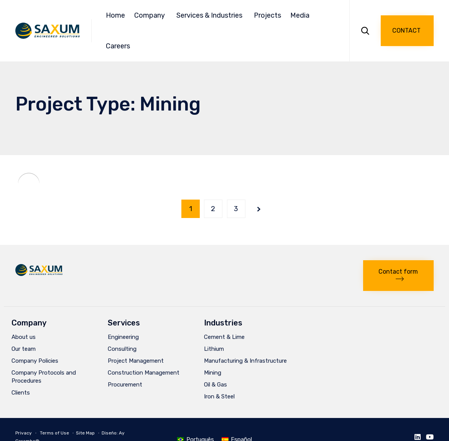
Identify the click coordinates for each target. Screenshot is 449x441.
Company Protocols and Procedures (44, 376)
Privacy (23, 433)
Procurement (125, 384)
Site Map (85, 433)
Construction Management (143, 372)
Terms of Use (54, 433)
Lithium (214, 348)
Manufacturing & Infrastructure (245, 360)
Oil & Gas (215, 384)
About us (24, 337)
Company (150, 15)
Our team (24, 348)
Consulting (122, 348)
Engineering (123, 337)
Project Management (136, 360)
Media (301, 15)
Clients (21, 392)
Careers (118, 46)
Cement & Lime (224, 337)
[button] (407, 30)
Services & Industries (210, 15)
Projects (267, 15)
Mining (212, 372)
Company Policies (35, 360)
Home (115, 15)
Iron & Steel (219, 396)
